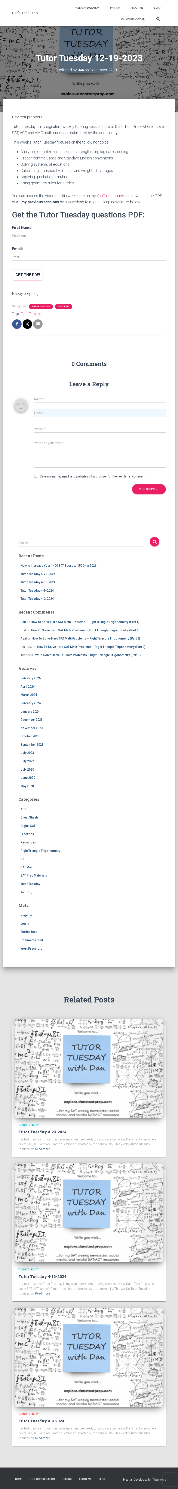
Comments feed (32, 940)
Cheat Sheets (30, 817)
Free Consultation (87, 7)
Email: (17, 248)
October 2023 (30, 736)
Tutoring (63, 306)
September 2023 (32, 744)
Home (18, 1478)
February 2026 (31, 678)
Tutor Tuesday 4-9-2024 (37, 590)
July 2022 (27, 761)
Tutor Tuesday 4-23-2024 (38, 573)
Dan (23, 622)
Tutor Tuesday (41, 306)
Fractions (27, 834)
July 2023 (27, 752)
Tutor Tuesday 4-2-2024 (37, 598)
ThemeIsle (159, 1479)
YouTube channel (111, 195)
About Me (137, 7)
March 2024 (29, 694)
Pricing (115, 7)
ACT (23, 809)
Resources (28, 842)
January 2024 (30, 711)
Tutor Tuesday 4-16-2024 (38, 582)
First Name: (22, 227)
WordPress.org (32, 948)
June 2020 (28, 777)
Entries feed (29, 931)
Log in (25, 923)
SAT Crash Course (132, 18)
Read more (42, 1149)
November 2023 (32, 728)
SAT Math (27, 867)
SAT (23, 859)
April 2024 (28, 686)
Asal (24, 638)
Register (27, 915)
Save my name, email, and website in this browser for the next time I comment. (93, 476)
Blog (157, 7)
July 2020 (27, 769)
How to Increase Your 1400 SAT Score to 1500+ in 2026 (58, 565)
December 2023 (32, 719)
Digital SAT (28, 825)
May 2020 (27, 786)
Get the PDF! (27, 274)
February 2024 (31, 703)
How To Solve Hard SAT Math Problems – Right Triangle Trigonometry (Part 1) (85, 622)
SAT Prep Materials (34, 875)
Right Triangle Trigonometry (40, 850)
